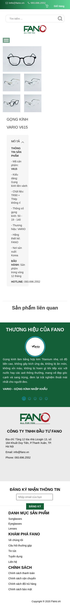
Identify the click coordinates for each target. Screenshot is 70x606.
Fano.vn (56, 601)
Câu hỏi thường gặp (20, 545)
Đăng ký (35, 506)
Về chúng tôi (15, 540)
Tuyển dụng (15, 556)
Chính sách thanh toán (21, 573)
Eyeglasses (15, 523)
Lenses (12, 528)
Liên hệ (12, 561)
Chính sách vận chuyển (22, 578)
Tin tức (12, 550)
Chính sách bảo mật (20, 589)
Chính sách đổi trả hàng (22, 583)
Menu (6, 40)
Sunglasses (15, 518)
